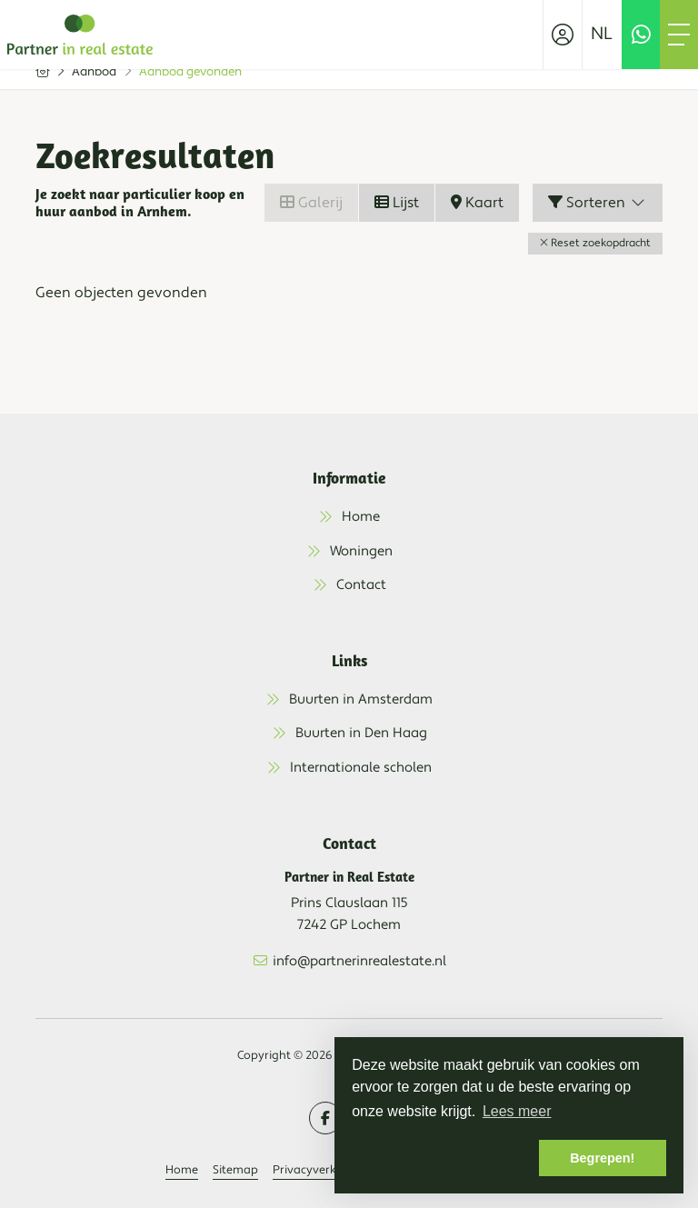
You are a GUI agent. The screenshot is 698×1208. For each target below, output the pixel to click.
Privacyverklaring (321, 1170)
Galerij (311, 203)
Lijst (396, 203)
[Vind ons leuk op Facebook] (325, 1118)
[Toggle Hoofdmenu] (679, 34)
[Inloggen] (562, 34)
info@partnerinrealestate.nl (359, 961)
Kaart (477, 203)
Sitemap (235, 1170)
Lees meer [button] (517, 1111)
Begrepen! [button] (602, 1158)
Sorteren (597, 203)
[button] (595, 244)
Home (181, 1170)
